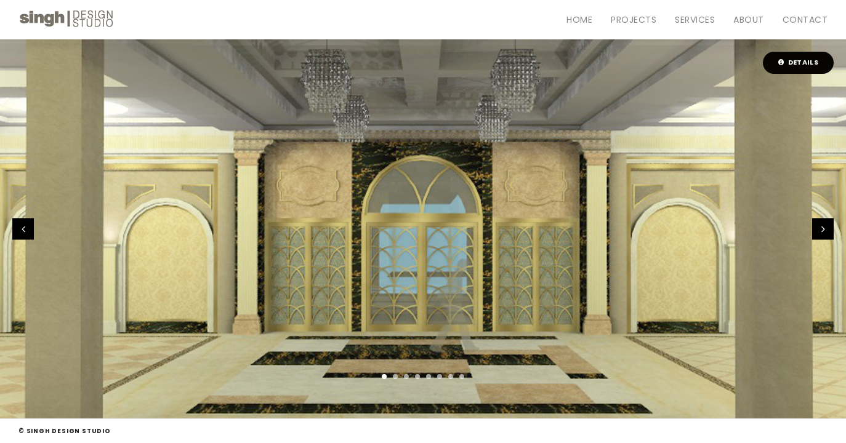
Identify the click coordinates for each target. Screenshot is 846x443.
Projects (633, 20)
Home (579, 20)
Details (798, 62)
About (748, 20)
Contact (805, 20)
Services (695, 20)
